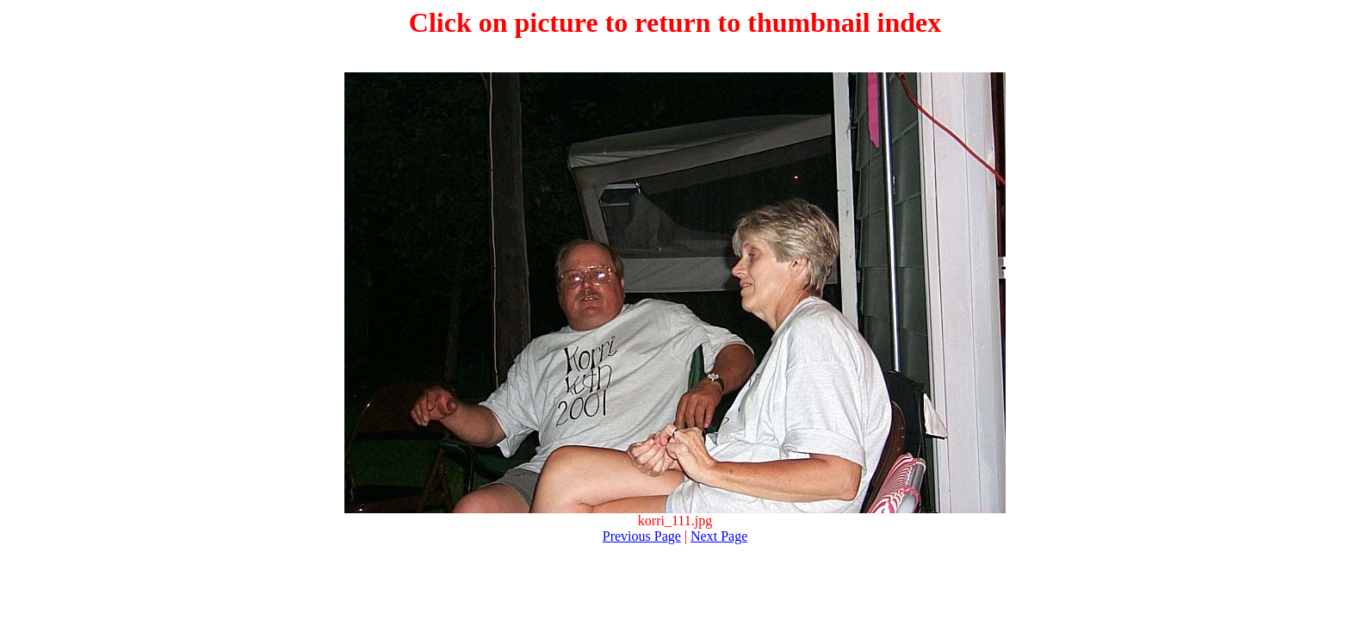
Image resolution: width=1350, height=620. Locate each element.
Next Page (718, 536)
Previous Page (642, 536)
